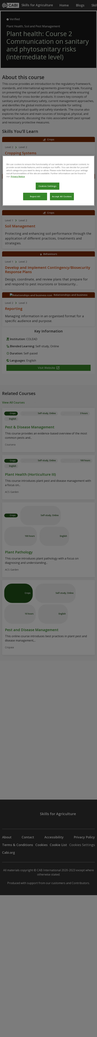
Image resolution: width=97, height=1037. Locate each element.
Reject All (35, 196)
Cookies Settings (47, 186)
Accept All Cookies (62, 196)
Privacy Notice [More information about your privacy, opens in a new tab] (18, 176)
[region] (48, 181)
